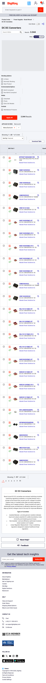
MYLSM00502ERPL (26, 410)
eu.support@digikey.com (11, 624)
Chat (5, 619)
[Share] (43, 24)
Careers (4, 584)
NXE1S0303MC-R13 (26, 246)
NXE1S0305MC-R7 (26, 271)
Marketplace (6, 579)
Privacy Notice (11, 566)
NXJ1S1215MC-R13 (26, 334)
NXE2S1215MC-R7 (26, 397)
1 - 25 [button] (10, 135)
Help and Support (7, 601)
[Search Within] (10, 32)
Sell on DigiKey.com (8, 581)
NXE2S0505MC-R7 (26, 359)
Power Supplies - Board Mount (23, 19)
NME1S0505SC (24, 170)
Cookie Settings (7, 679)
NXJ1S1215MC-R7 (26, 347)
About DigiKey (6, 577)
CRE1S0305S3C (25, 296)
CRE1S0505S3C (25, 183)
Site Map (4, 586)
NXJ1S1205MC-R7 (26, 321)
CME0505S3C (24, 195)
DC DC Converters (7, 22)
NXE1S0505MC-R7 (26, 220)
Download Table (36, 141)
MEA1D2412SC (24, 448)
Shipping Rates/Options (9, 605)
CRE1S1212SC (24, 208)
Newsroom (5, 591)
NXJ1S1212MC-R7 (26, 309)
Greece (5, 668)
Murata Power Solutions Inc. (27, 162)
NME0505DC (23, 460)
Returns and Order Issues (9, 608)
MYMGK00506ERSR (26, 422)
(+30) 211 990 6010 (10, 622)
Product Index (6, 19)
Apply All (9, 117)
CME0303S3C (24, 284)
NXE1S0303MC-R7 (26, 258)
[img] (12, 4)
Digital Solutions (7, 588)
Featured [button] (8, 138)
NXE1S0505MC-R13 (26, 233)
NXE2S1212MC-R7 (26, 372)
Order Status (6, 603)
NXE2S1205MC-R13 (26, 385)
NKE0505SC (23, 435)
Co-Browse (7, 627)
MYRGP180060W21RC (27, 157)
